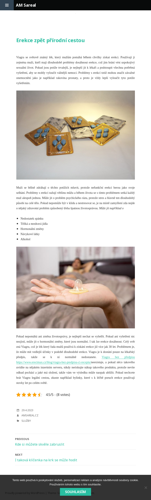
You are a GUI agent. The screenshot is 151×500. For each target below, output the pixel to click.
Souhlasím (75, 491)
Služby (26, 421)
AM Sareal (26, 5)
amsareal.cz (29, 415)
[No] (145, 487)
